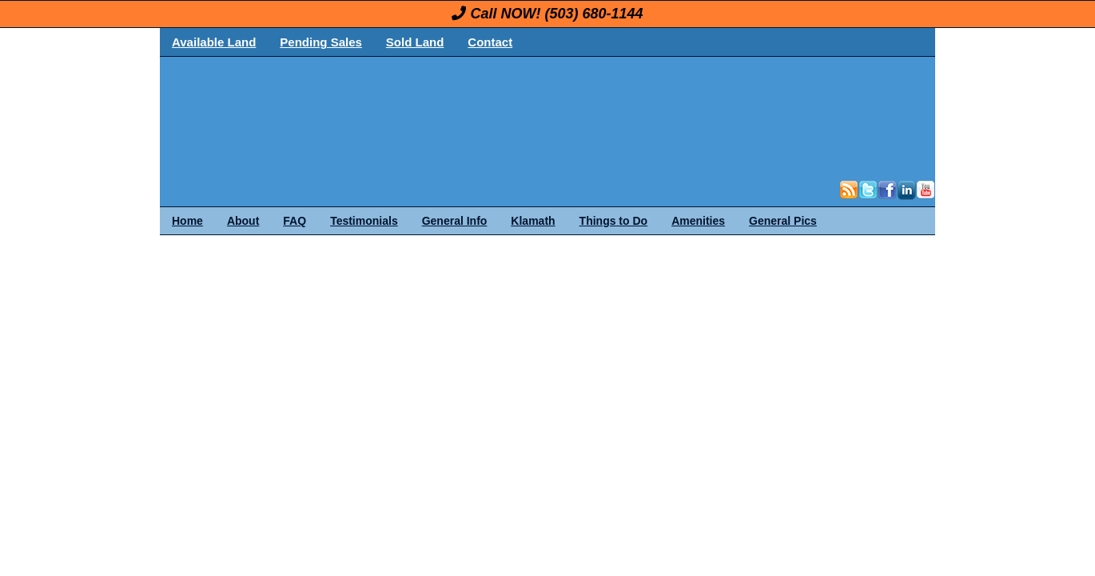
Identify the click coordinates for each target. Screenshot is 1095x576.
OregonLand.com (615, 117)
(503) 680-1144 (593, 14)
